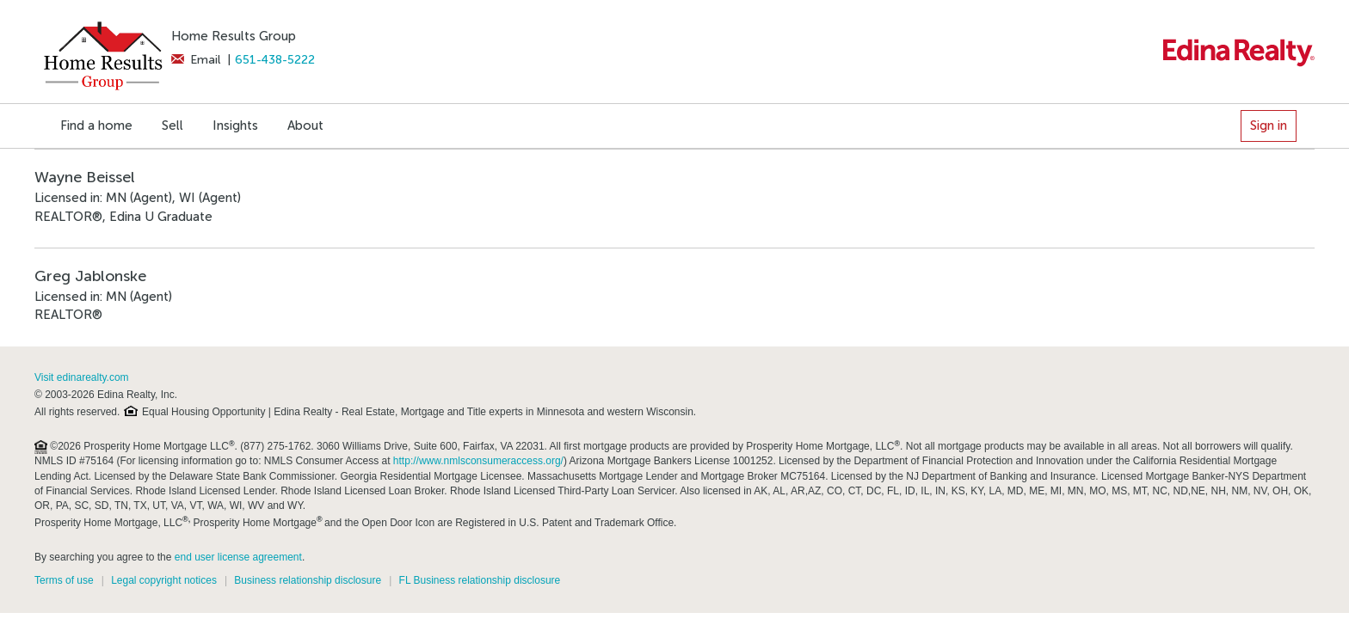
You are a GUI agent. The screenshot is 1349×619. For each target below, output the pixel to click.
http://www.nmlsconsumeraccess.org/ (478, 461)
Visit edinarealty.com (81, 377)
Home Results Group (233, 36)
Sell (172, 125)
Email (195, 59)
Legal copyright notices (164, 580)
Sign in (1268, 125)
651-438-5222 (275, 59)
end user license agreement (238, 557)
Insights (235, 125)
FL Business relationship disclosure (480, 580)
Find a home (96, 125)
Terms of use (64, 580)
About (305, 125)
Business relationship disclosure (307, 580)
